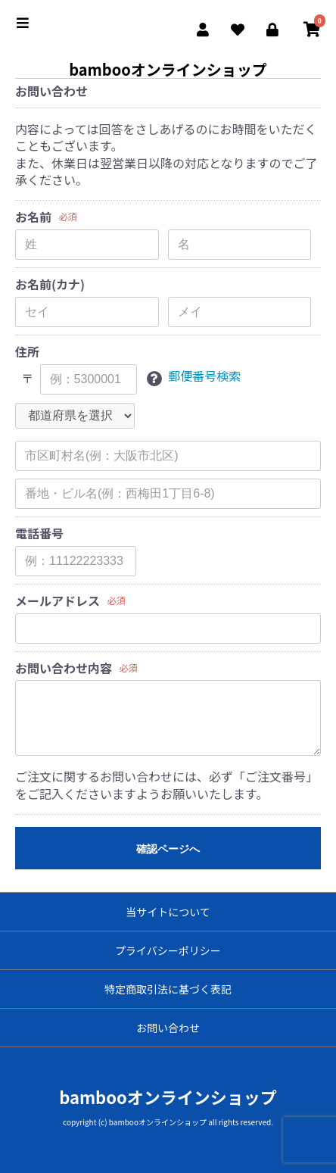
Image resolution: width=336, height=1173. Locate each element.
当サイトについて (168, 911)
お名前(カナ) (50, 284)
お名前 (33, 217)
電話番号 (39, 533)
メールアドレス (57, 601)
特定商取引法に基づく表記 (168, 989)
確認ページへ (168, 849)
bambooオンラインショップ (168, 69)
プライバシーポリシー (168, 950)
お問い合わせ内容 (63, 668)
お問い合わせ (168, 1027)
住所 (27, 351)
